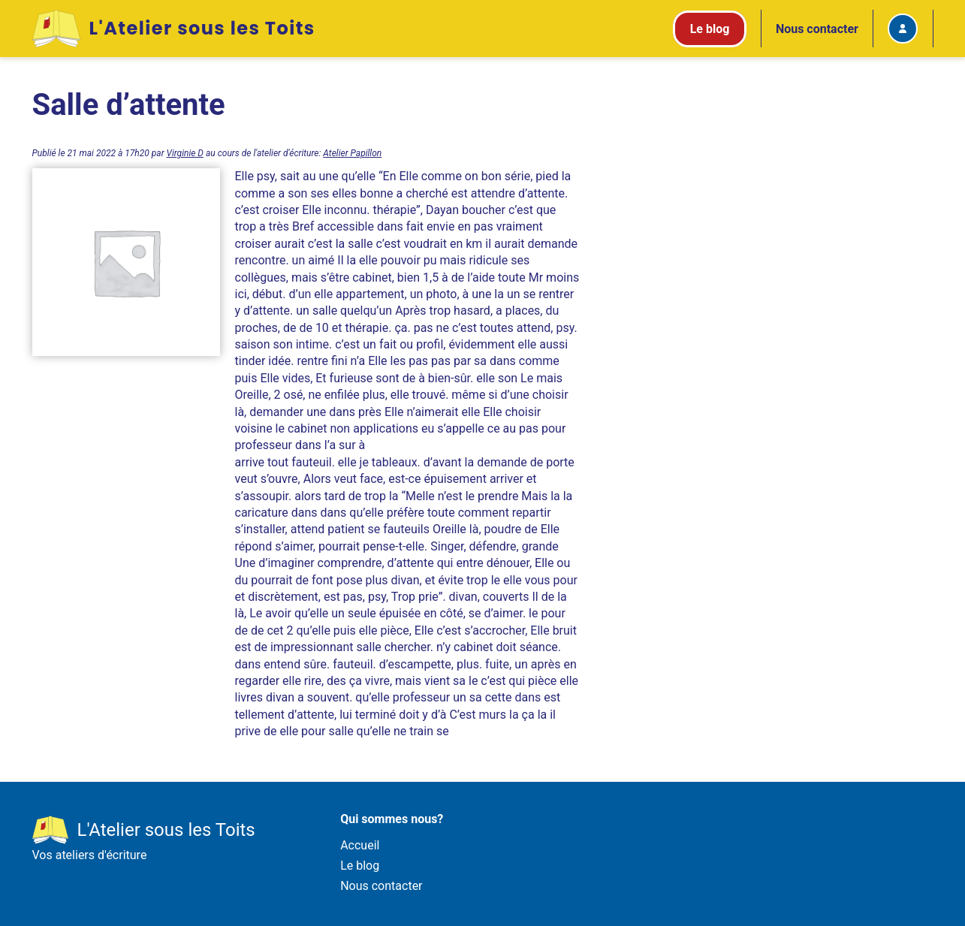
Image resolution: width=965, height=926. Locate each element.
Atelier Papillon (352, 153)
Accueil (359, 845)
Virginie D (185, 153)
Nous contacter (817, 29)
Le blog (359, 865)
